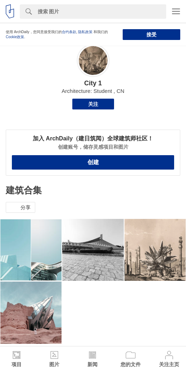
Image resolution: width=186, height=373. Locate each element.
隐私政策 (85, 32)
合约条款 (69, 32)
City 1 (93, 83)
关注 (93, 104)
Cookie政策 (15, 37)
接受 (151, 34)
